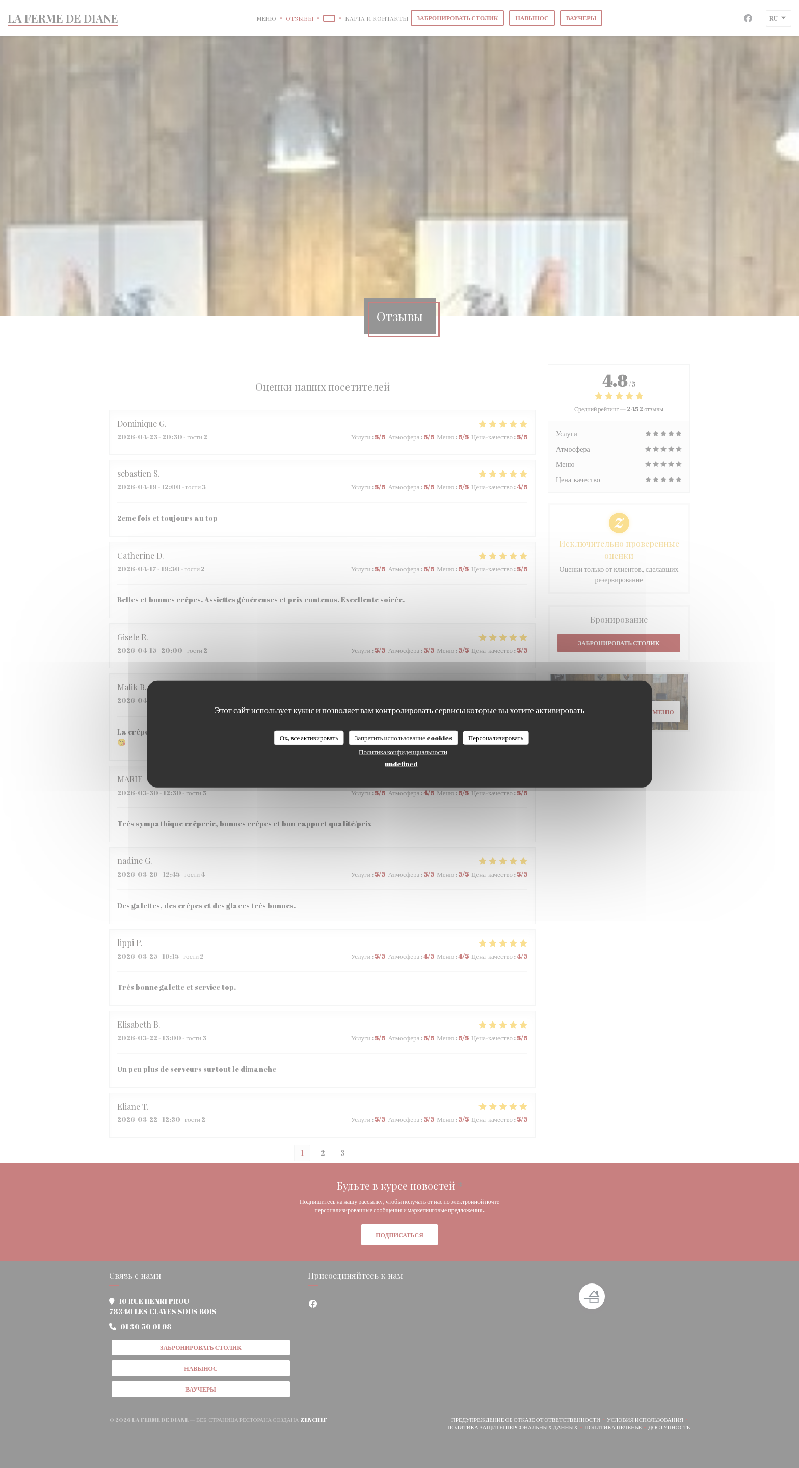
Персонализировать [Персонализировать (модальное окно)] (495, 737)
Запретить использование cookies (403, 737)
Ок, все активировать (309, 737)
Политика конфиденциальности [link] (403, 751)
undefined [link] (401, 763)
